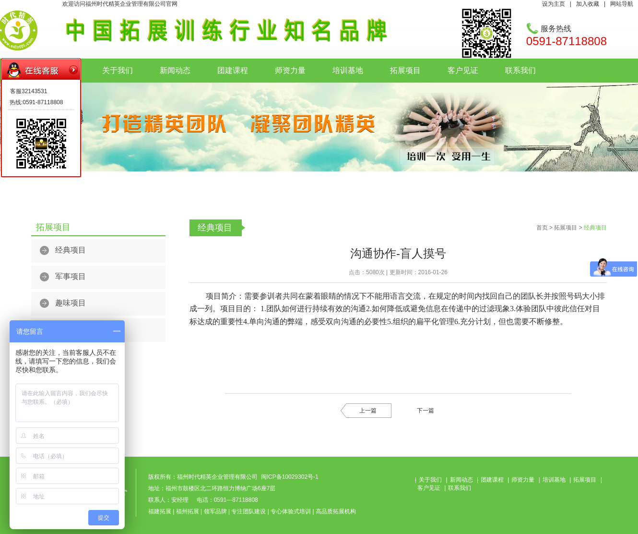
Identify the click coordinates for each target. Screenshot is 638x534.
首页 (542, 227)
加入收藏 (587, 3)
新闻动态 (175, 70)
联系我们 (520, 70)
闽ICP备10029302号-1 (290, 476)
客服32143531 (28, 91)
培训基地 (347, 70)
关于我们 (117, 70)
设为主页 (553, 3)
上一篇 (368, 410)
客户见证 (463, 70)
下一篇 (425, 410)
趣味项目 (70, 303)
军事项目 (70, 276)
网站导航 (621, 3)
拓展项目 (405, 70)
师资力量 (290, 70)
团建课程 (232, 70)
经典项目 (70, 250)
